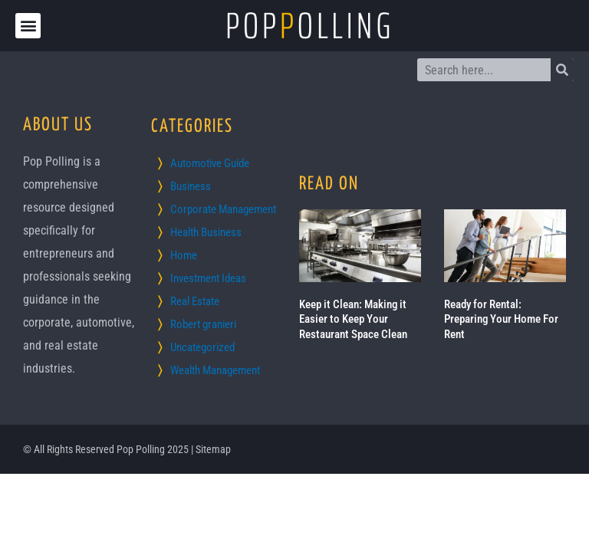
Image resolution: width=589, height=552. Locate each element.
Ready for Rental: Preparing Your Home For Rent (501, 319)
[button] (28, 25)
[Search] (562, 69)
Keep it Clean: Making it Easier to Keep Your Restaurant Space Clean (353, 319)
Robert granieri (203, 324)
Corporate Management (223, 209)
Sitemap (213, 449)
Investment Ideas (208, 278)
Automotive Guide (209, 163)
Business (190, 186)
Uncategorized (202, 347)
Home (183, 255)
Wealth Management (215, 370)
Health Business (206, 232)
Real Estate (194, 301)
